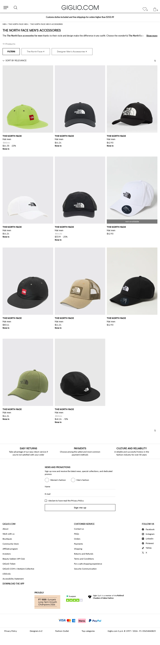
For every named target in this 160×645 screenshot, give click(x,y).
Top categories (88, 631)
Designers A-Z (36, 631)
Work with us (8, 534)
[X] (149, 552)
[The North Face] (36, 51)
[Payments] (80, 620)
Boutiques (7, 539)
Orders (77, 539)
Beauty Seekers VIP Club (14, 558)
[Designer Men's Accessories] (72, 51)
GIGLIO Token (9, 563)
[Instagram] (149, 533)
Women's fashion (55, 480)
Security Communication (85, 568)
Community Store (11, 543)
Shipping (78, 548)
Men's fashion (80, 480)
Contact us (79, 529)
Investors (7, 553)
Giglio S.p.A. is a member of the (108, 596)
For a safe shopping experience (88, 563)
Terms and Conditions (84, 558)
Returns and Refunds (83, 553)
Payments (78, 543)
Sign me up (80, 507)
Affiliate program (10, 548)
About (5, 529)
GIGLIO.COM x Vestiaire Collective (18, 568)
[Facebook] (149, 529)
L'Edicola (7, 573)
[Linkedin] (149, 538)
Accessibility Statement (13, 578)
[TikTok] (149, 547)
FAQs (76, 534)
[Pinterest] (149, 543)
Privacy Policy (77, 500)
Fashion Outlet (62, 631)
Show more (151, 35)
